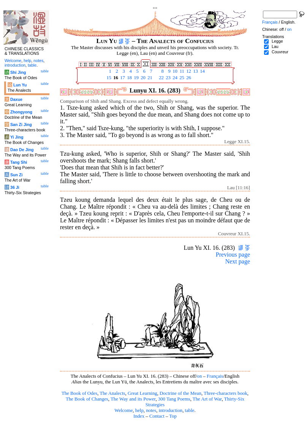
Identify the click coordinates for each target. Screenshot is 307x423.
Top (173, 416)
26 (188, 77)
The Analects (112, 393)
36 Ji (14, 187)
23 (168, 77)
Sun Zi (16, 174)
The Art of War (207, 399)
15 (108, 77)
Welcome (123, 410)
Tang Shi (18, 162)
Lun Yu (20, 85)
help (139, 410)
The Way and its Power (133, 399)
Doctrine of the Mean (180, 393)
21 (149, 77)
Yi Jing (17, 137)
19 (136, 77)
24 (174, 77)
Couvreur (280, 51)
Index (138, 416)
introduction (171, 410)
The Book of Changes (87, 399)
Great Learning (142, 393)
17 (122, 77)
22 (161, 77)
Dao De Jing (22, 149)
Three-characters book (225, 393)
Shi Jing (18, 72)
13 (195, 71)
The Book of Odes (79, 393)
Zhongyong (21, 112)
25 (181, 77)
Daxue (16, 99)
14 (202, 71)
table (190, 410)
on (199, 376)
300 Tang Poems (174, 399)
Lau (275, 46)
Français (215, 376)
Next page (237, 261)
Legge (277, 41)
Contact (157, 416)
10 (174, 71)
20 (142, 77)
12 (188, 71)
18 (129, 77)
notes (151, 410)
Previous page (233, 254)
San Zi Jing (21, 124)
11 (181, 71)
